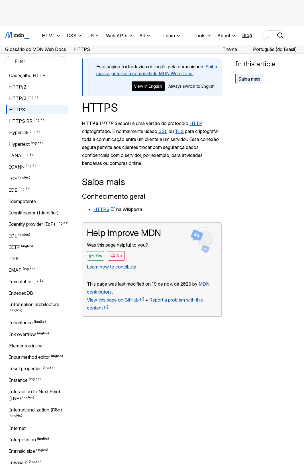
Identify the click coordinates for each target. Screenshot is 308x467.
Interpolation (22, 440)
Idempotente (22, 201)
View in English (148, 86)
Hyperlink (18, 133)
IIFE (14, 258)
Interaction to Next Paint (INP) (34, 395)
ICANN (17, 167)
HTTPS (101, 209)
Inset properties (25, 369)
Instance (18, 380)
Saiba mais (249, 79)
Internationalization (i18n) (35, 410)
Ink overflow (22, 334)
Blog (247, 35)
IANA (15, 155)
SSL (162, 131)
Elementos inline (26, 346)
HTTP (195, 123)
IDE (13, 190)
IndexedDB (21, 293)
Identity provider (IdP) (32, 224)
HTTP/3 (17, 98)
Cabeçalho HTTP (27, 75)
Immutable (20, 281)
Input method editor (29, 357)
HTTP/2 (17, 87)
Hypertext (19, 144)
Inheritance (21, 323)
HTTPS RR (20, 121)
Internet (17, 428)
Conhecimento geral (113, 196)
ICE (13, 178)
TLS (179, 131)
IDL (13, 236)
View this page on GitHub (113, 300)
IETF (14, 247)
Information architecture (34, 304)
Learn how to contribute (111, 267)
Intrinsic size (22, 451)
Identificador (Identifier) (34, 213)
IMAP (15, 270)
